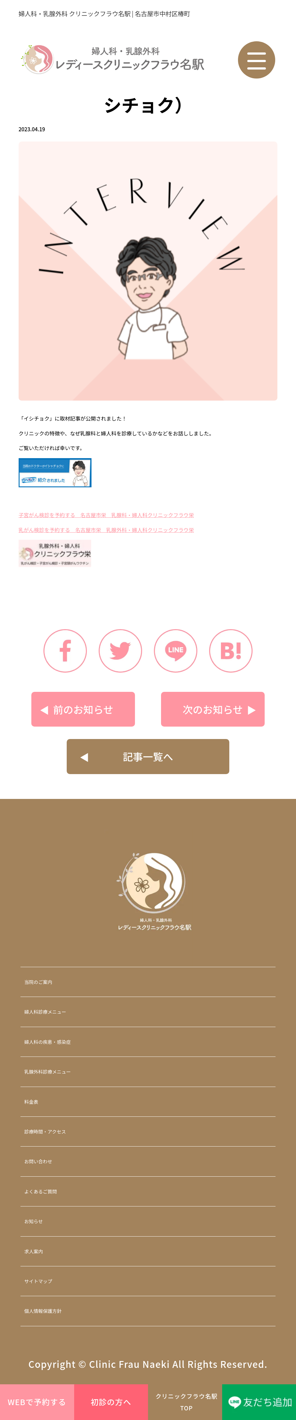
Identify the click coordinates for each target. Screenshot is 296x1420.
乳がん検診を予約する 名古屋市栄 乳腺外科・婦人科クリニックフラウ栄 (106, 530)
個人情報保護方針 (42, 1311)
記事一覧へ (148, 756)
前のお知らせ (83, 709)
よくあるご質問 (40, 1191)
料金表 (31, 1101)
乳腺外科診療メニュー (47, 1071)
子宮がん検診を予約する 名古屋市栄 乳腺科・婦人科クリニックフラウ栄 (106, 515)
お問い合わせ (38, 1161)
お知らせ (33, 1221)
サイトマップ (38, 1281)
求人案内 (33, 1251)
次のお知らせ (213, 709)
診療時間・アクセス (45, 1131)
